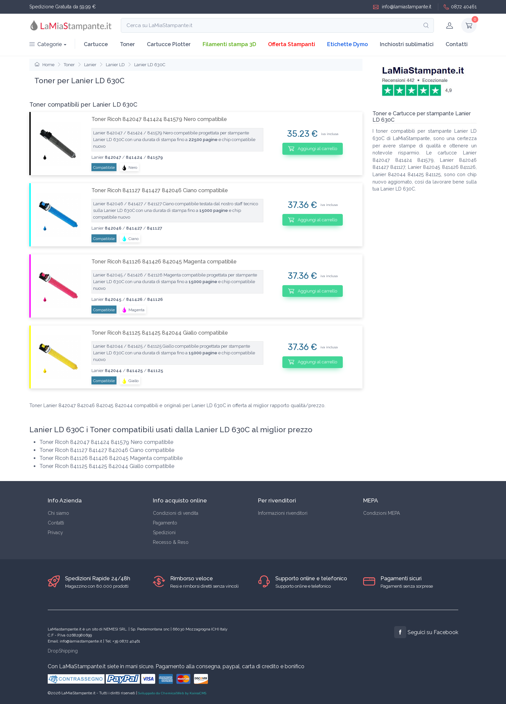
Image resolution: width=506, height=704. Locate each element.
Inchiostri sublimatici (407, 44)
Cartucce (96, 44)
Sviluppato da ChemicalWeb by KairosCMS (172, 693)
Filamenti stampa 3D (229, 44)
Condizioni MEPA (381, 513)
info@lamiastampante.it (402, 7)
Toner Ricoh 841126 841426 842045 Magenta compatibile (164, 261)
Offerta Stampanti (291, 44)
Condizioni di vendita (175, 513)
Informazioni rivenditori (282, 513)
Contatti (457, 44)
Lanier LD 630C (149, 64)
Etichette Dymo (347, 44)
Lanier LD (115, 64)
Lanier (90, 64)
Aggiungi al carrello (312, 148)
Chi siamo (58, 513)
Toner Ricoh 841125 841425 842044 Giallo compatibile (159, 333)
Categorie (45, 44)
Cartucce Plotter (169, 44)
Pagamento (165, 522)
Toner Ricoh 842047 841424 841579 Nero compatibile (159, 119)
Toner (127, 44)
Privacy (55, 532)
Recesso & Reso (171, 542)
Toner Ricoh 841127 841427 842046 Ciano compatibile (159, 190)
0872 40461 (460, 7)
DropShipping (63, 651)
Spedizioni (164, 532)
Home (44, 64)
